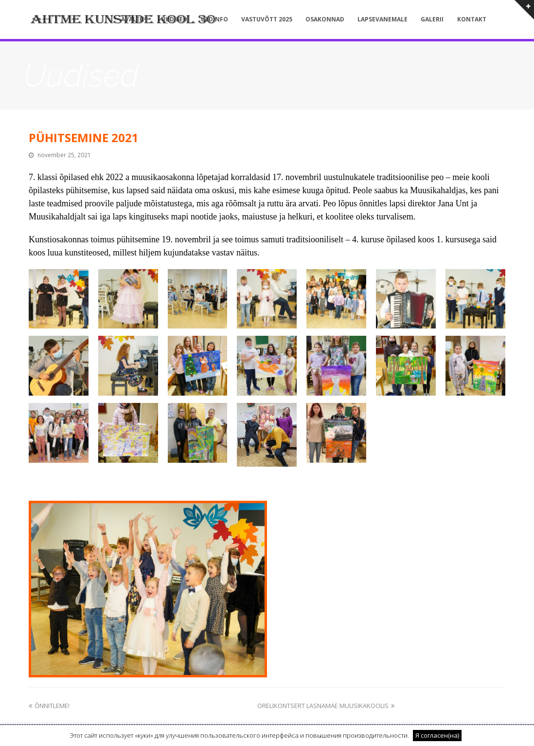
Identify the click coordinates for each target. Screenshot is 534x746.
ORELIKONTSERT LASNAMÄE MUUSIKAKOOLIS (325, 705)
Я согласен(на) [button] (437, 735)
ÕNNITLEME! (49, 705)
